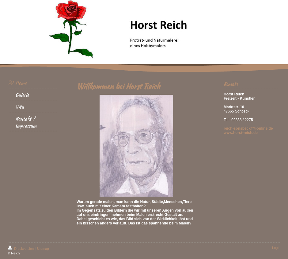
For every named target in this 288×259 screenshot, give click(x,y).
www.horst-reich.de (241, 133)
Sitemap (42, 248)
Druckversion (21, 248)
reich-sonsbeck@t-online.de (248, 128)
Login (276, 248)
